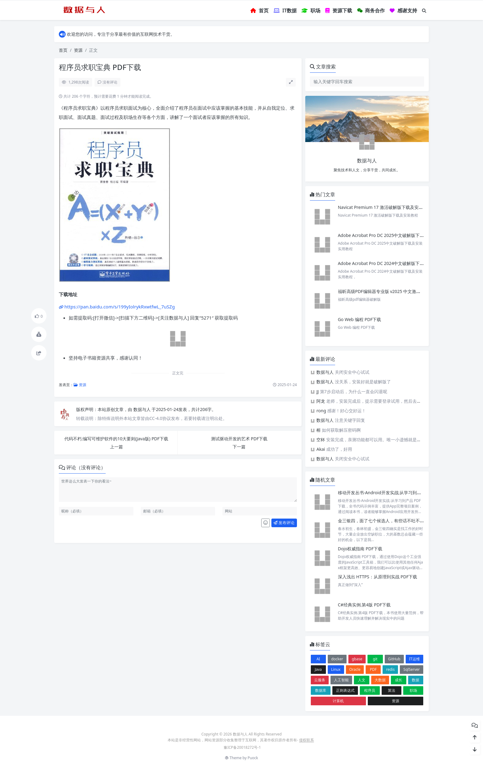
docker (337, 659)
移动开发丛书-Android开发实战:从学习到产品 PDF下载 (390, 492)
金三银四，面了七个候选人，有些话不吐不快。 (383, 521)
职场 (413, 690)
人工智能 (341, 679)
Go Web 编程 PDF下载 (359, 319)
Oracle (354, 669)
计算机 (338, 700)
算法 (391, 690)
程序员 (369, 690)
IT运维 (414, 659)
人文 (361, 679)
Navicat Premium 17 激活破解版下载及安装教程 (385, 207)
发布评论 (284, 522)
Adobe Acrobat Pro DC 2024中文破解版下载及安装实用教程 (396, 263)
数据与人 (142, 409)
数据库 (320, 690)
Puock (253, 757)
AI (318, 659)
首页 (63, 50)
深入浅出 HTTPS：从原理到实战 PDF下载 (377, 577)
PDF (373, 669)
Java (318, 669)
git (375, 659)
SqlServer (412, 669)
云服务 (319, 679)
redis (390, 669)
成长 (398, 679)
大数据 (380, 679)
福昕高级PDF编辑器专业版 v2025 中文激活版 (381, 291)
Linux (336, 669)
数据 (415, 679)
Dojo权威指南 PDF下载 (360, 549)
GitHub (394, 659)
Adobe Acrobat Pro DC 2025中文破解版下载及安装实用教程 (396, 235)
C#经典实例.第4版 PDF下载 (364, 605)
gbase (357, 659)
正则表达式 (345, 690)
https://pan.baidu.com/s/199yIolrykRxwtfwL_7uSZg (119, 307)
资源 (78, 50)
